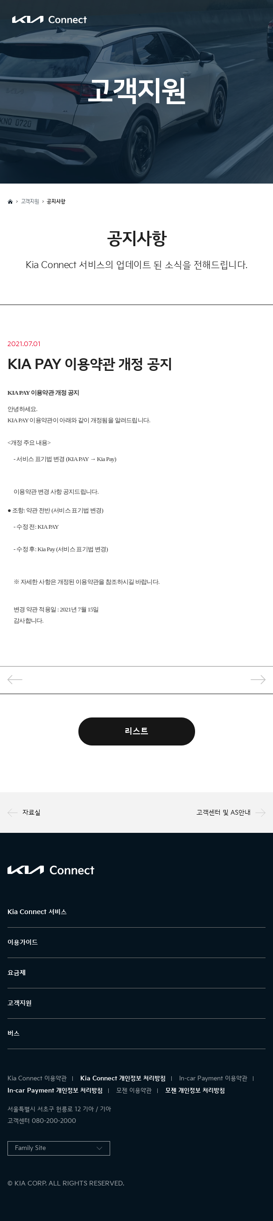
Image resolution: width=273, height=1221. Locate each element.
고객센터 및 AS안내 (231, 813)
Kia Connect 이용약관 (37, 1078)
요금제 (16, 973)
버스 (13, 1033)
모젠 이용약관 (134, 1090)
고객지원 (19, 1003)
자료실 (24, 813)
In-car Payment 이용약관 (213, 1078)
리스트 (136, 731)
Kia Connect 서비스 (37, 912)
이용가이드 (22, 942)
